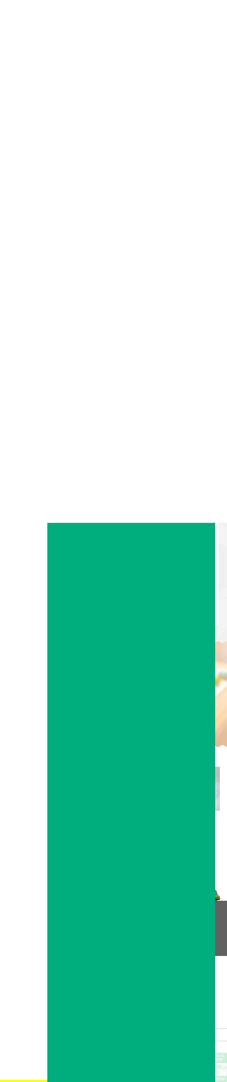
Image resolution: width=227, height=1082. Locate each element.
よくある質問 (153, 924)
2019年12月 (188, 465)
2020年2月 (187, 449)
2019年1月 (187, 552)
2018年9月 (187, 584)
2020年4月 (187, 434)
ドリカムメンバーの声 (158, 919)
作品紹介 (186, 261)
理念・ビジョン (113, 919)
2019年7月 (187, 505)
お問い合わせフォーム (23, 103)
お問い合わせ (23, 52)
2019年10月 (188, 481)
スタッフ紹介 (112, 934)
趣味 (183, 276)
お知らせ (23, 73)
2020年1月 (187, 457)
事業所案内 (111, 929)
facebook (23, 115)
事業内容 (23, 42)
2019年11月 (188, 473)
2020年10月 (188, 394)
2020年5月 (187, 426)
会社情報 (23, 32)
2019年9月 (187, 489)
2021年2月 (187, 370)
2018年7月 (187, 599)
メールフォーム (186, 853)
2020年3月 (187, 441)
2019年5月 (187, 520)
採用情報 (23, 63)
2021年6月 (187, 355)
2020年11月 (188, 386)
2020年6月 (187, 418)
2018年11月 (188, 568)
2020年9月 (187, 402)
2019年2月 (187, 544)
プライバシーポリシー (158, 940)
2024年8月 (187, 315)
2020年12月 (188, 378)
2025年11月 (188, 299)
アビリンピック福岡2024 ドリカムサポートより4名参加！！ (197, 224)
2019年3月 (187, 536)
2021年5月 (187, 363)
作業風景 (186, 268)
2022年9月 (187, 331)
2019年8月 (187, 497)
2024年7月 (187, 323)
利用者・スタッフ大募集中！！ (196, 188)
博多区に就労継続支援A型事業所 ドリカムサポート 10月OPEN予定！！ (197, 205)
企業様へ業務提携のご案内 (161, 934)
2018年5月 (187, 615)
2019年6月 (187, 513)
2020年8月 (187, 410)
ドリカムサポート (73, 395)
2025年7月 (187, 307)
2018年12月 (188, 560)
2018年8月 (187, 591)
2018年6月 (187, 607)
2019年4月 (187, 528)
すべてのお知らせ (192, 253)
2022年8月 (187, 339)
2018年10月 (188, 576)
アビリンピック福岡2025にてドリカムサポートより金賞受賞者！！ (196, 172)
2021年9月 (187, 347)
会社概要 (109, 924)
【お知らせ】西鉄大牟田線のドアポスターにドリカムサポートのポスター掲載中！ (196, 150)
